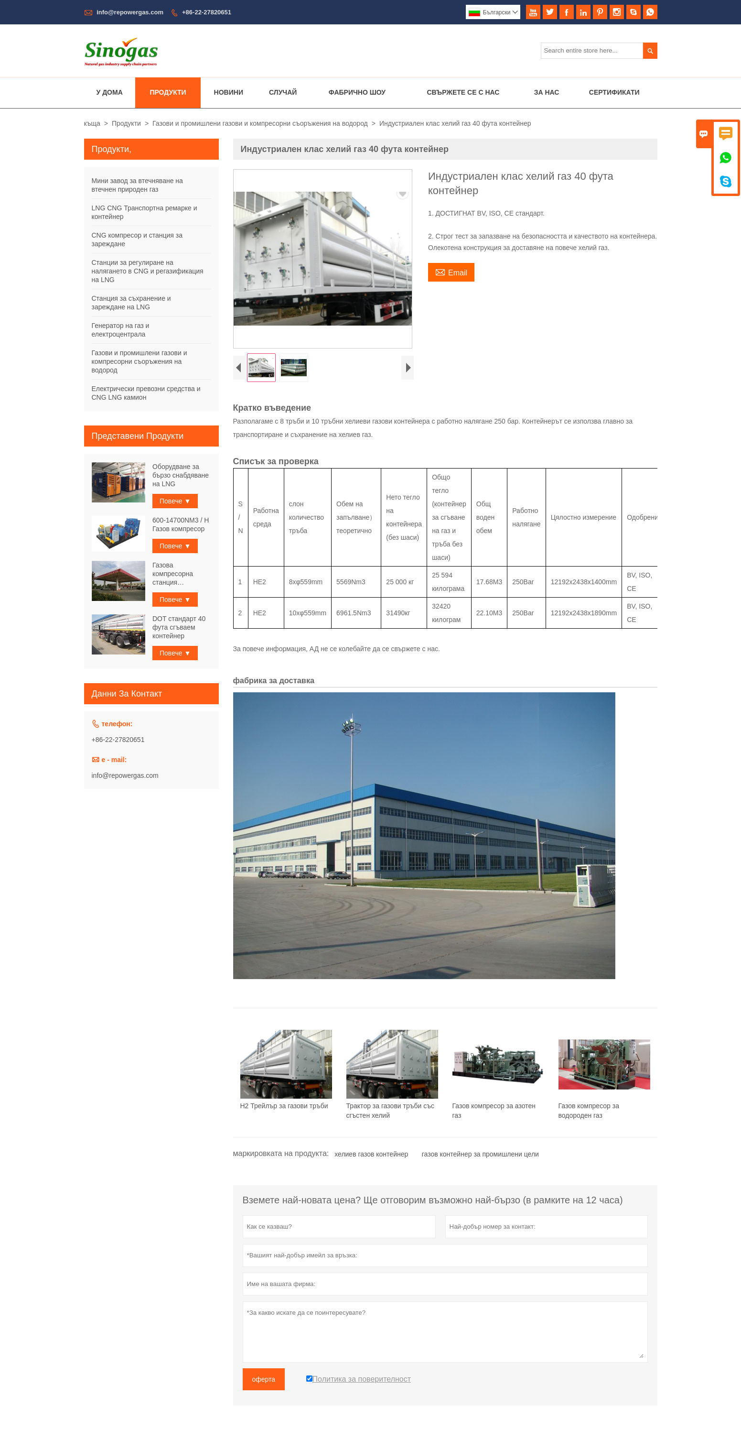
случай (283, 92)
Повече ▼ (175, 501)
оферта (264, 1382)
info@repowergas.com (130, 12)
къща (92, 123)
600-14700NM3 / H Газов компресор (180, 524)
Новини (228, 92)
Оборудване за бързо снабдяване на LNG (180, 475)
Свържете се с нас (463, 92)
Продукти (168, 92)
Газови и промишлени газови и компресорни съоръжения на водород (260, 123)
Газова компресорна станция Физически (172, 574)
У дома (110, 92)
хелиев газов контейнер (371, 1156)
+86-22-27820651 (206, 12)
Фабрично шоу (357, 92)
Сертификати (614, 92)
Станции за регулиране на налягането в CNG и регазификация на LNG (148, 271)
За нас (546, 92)
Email (451, 271)
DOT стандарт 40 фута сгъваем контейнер (178, 627)
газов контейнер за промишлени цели (480, 1156)
